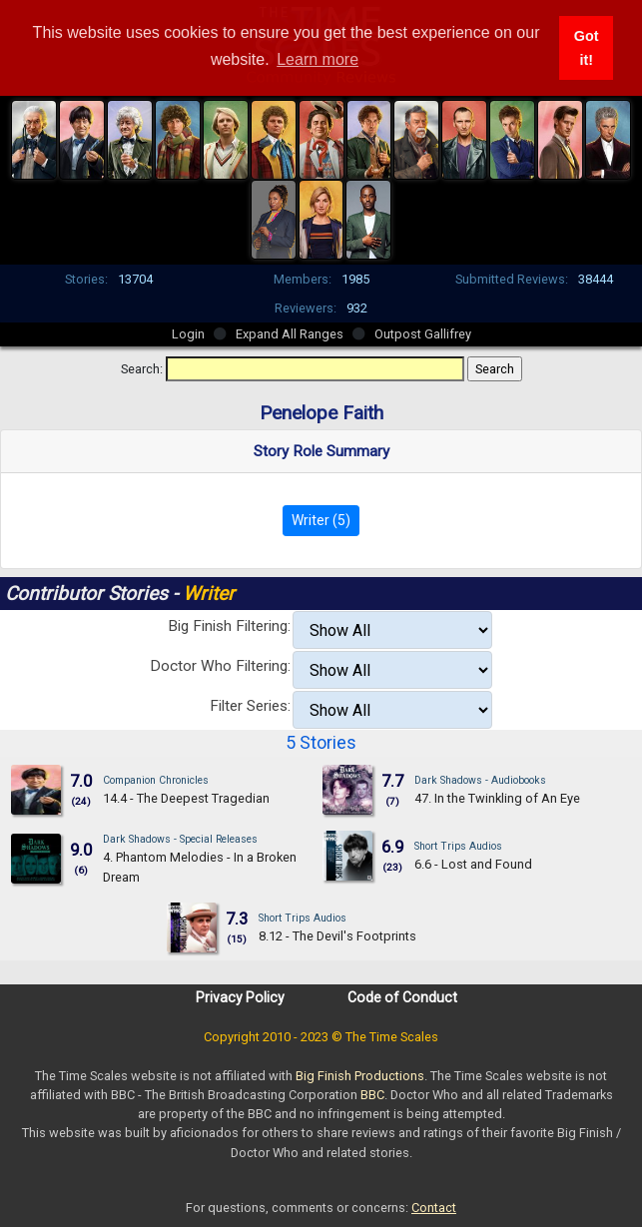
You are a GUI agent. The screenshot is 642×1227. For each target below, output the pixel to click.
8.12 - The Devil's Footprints (337, 935)
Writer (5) (321, 520)
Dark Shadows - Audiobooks (480, 780)
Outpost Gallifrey (422, 333)
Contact (433, 1207)
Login (188, 333)
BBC (372, 1094)
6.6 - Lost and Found (473, 864)
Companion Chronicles (156, 780)
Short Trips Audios (458, 846)
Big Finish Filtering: (229, 626)
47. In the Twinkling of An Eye (497, 798)
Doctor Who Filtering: (220, 666)
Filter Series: (250, 706)
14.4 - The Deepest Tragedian (186, 798)
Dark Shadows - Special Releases (180, 839)
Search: (142, 368)
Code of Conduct (402, 997)
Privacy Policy (240, 997)
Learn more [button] (317, 59)
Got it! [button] (586, 48)
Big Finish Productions (360, 1075)
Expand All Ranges (289, 333)
